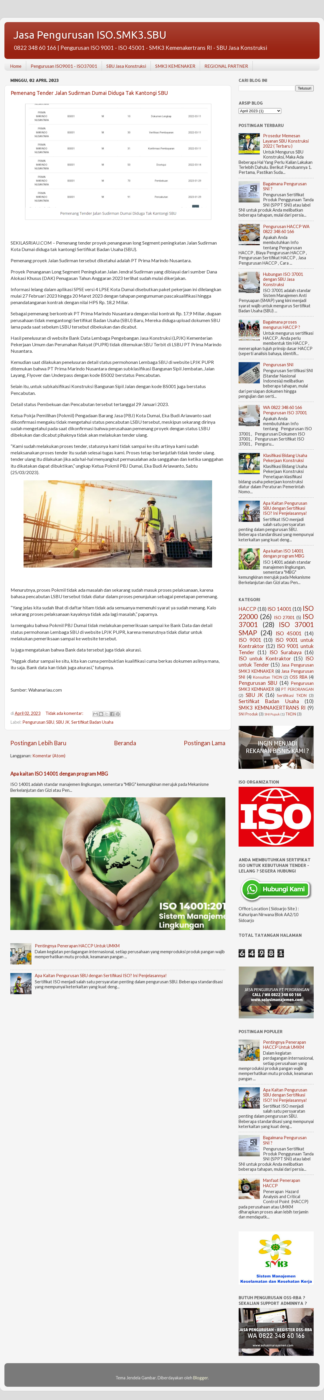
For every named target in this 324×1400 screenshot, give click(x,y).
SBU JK (63, 722)
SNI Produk (248, 714)
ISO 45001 (289, 633)
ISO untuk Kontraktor (265, 658)
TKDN (290, 714)
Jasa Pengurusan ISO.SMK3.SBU (89, 35)
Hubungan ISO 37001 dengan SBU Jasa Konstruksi (283, 279)
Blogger (200, 1377)
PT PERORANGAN (297, 689)
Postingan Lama (204, 742)
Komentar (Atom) (48, 755)
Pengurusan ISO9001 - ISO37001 (64, 66)
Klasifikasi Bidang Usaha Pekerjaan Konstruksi (285, 458)
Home (16, 66)
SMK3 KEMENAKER (175, 66)
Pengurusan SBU (38, 722)
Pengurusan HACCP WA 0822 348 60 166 (286, 229)
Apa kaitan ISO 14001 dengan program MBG (59, 774)
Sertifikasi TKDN (292, 695)
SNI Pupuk (272, 714)
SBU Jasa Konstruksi (126, 66)
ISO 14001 (279, 609)
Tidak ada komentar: (64, 713)
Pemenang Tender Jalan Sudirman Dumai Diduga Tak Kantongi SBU (89, 93)
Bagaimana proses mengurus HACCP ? (281, 324)
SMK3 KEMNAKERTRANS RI (272, 708)
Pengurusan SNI (278, 364)
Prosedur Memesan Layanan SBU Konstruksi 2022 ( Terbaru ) (286, 141)
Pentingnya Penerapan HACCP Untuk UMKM (77, 945)
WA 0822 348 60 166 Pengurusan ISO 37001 (285, 410)
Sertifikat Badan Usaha (92, 722)
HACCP (247, 609)
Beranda (125, 742)
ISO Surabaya (286, 652)
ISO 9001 (250, 640)
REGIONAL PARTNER (226, 66)
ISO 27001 (284, 617)
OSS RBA (299, 677)
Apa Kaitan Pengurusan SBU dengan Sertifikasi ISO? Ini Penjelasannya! (101, 975)
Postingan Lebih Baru (38, 742)
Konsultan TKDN (267, 677)
